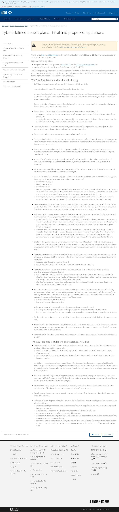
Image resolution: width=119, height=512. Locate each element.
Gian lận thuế (55, 462)
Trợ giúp (68, 13)
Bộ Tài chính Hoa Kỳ (98, 450)
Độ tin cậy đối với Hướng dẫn (38, 489)
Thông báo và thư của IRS (59, 450)
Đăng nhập (113, 13)
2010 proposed (53, 55)
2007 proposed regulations (85, 64)
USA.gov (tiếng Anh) (98, 463)
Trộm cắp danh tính (57, 454)
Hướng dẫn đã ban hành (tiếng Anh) (13, 64)
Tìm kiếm (116, 19)
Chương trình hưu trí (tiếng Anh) (19, 26)
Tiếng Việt (87, 13)
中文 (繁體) (75, 458)
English (73, 479)
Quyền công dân (35, 470)
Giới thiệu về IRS (15, 450)
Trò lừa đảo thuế (56, 458)
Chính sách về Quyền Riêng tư (91, 509)
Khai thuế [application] (7, 19)
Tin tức (77, 13)
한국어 (73, 462)
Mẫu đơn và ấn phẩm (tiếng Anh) (14, 70)
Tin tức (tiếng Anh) (9, 82)
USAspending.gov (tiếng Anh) (99, 468)
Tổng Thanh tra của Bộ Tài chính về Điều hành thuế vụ (99, 456)
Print (109, 434)
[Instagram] (98, 501)
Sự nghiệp (13, 454)
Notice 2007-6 (66, 64)
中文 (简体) (75, 454)
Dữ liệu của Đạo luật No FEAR (38, 482)
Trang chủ (5, 26)
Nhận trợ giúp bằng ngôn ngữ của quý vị (73, 47)
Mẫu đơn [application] (57, 19)
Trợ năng (106, 509)
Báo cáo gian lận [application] (70, 19)
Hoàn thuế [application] (29, 19)
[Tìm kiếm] (105, 19)
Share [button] (97, 434)
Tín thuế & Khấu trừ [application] (43, 19)
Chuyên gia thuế (100, 13)
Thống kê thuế (15, 462)
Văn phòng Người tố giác (59, 471)
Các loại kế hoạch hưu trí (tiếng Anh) (13, 49)
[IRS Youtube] (107, 501)
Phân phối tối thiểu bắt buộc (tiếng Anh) (12, 56)
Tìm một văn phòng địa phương (18, 472)
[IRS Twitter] (95, 502)
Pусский (74, 467)
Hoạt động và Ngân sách (18, 458)
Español (73, 450)
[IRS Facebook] (91, 501)
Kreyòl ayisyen (76, 475)
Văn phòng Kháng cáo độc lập (39, 464)
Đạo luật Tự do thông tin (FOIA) (38, 475)
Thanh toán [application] (18, 19)
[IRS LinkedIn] (102, 502)
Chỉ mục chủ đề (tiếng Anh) (12, 86)
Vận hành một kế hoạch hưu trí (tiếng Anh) (13, 75)
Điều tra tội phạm (57, 467)
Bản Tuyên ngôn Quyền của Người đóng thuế (38, 451)
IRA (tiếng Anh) (8, 43)
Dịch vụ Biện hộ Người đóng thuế (37, 458)
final (42, 55)
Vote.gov (95, 474)
